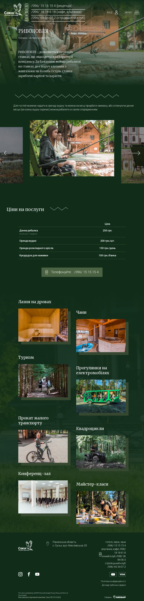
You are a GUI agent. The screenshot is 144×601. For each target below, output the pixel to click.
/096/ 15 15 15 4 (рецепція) (51, 6)
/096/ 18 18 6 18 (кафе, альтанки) (56, 12)
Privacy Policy (55, 593)
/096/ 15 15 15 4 (86, 272)
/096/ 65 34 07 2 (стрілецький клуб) (58, 18)
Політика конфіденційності (113, 581)
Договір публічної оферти (114, 585)
